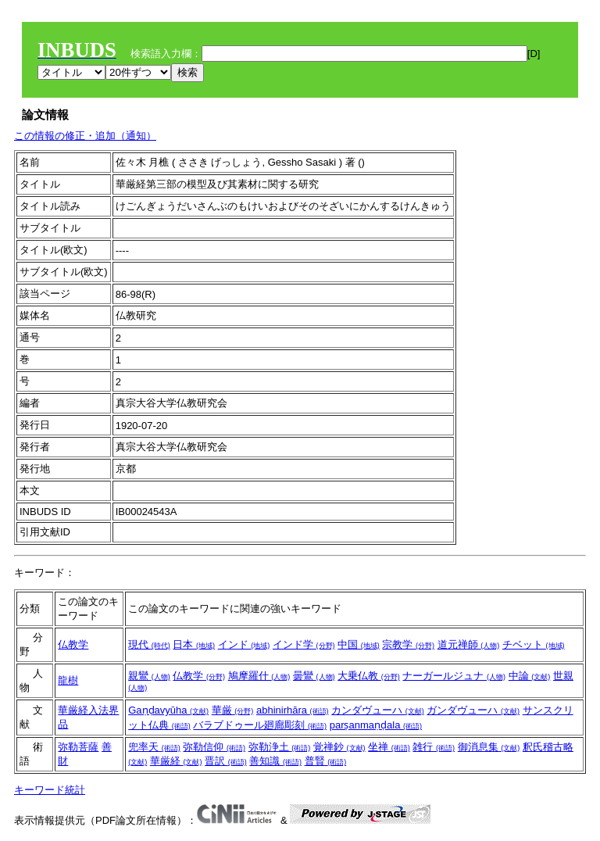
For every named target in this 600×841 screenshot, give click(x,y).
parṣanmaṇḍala (376, 725)
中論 (530, 676)
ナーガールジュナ (453, 676)
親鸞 (149, 676)
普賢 (326, 761)
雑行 (433, 747)
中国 (359, 644)
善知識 (275, 761)
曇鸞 (314, 676)
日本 (194, 644)
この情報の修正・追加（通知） (85, 135)
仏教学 (73, 644)
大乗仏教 (369, 676)
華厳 (233, 710)
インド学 (304, 644)
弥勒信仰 (214, 747)
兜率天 (154, 747)
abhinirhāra (292, 710)
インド (244, 644)
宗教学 (408, 644)
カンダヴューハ (377, 710)
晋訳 (226, 761)
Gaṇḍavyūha (168, 710)
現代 (149, 644)
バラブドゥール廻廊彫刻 (260, 725)
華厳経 (176, 761)
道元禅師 (469, 644)
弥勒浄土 (279, 747)
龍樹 (68, 680)
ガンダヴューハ (473, 710)
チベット (533, 644)
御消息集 (489, 747)
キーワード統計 (49, 790)
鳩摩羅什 (259, 676)
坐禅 (389, 747)
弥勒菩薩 (78, 747)
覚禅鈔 (339, 747)
